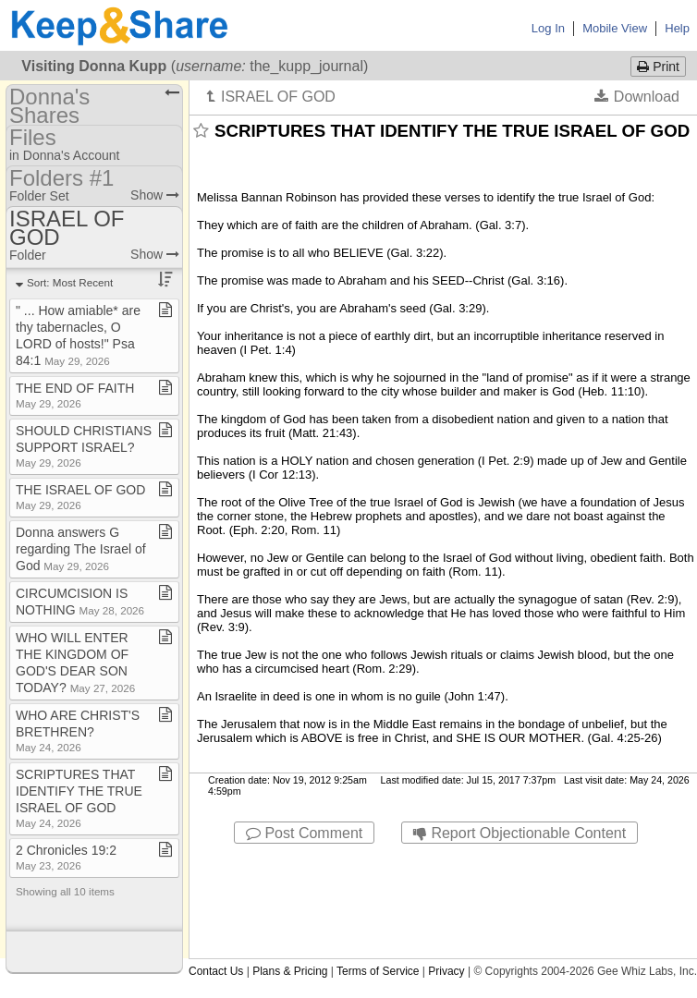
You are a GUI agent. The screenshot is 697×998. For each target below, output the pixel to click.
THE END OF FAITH (75, 395)
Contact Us (216, 971)
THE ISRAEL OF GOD (80, 496)
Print (658, 66)
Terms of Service (377, 971)
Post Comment (304, 833)
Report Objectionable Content (519, 833)
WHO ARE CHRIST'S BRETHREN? (78, 730)
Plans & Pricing (289, 971)
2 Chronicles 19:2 (66, 857)
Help (677, 28)
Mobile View (614, 28)
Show (154, 195)
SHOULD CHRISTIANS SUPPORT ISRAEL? (84, 446)
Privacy (446, 971)
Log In (548, 28)
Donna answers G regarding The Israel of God (81, 549)
